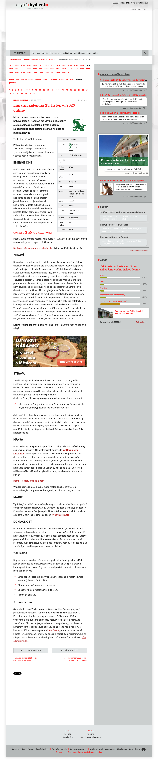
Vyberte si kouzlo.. (61, 515)
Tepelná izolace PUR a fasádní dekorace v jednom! (128, 312)
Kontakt (67, 733)
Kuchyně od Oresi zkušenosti (114, 225)
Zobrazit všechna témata (138, 251)
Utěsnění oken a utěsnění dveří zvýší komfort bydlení (126, 95)
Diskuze (31, 748)
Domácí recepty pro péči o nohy (29, 480)
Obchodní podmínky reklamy (90, 736)
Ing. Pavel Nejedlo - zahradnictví (102, 748)
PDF (84, 100)
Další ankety (140, 322)
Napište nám (68, 736)
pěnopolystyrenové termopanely (112, 295)
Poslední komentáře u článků (114, 74)
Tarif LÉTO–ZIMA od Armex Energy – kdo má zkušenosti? (128, 212)
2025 (43, 59)
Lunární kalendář (31, 59)
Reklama (90, 733)
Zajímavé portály (18, 748)
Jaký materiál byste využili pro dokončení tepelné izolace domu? (120, 268)
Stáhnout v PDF (69, 650)
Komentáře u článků (59, 748)
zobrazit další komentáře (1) (134, 90)
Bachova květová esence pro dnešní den (33, 248)
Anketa (102, 260)
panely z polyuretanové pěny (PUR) (113, 301)
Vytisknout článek (31, 650)
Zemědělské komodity (137, 748)
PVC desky (104, 288)
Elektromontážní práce (78, 748)
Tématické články (42, 748)
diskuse (103, 207)
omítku (102, 275)
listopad (51, 59)
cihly (102, 282)
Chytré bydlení (15, 59)
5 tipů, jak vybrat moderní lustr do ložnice (120, 113)
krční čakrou (53, 630)
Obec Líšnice (122, 748)
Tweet (15, 673)
